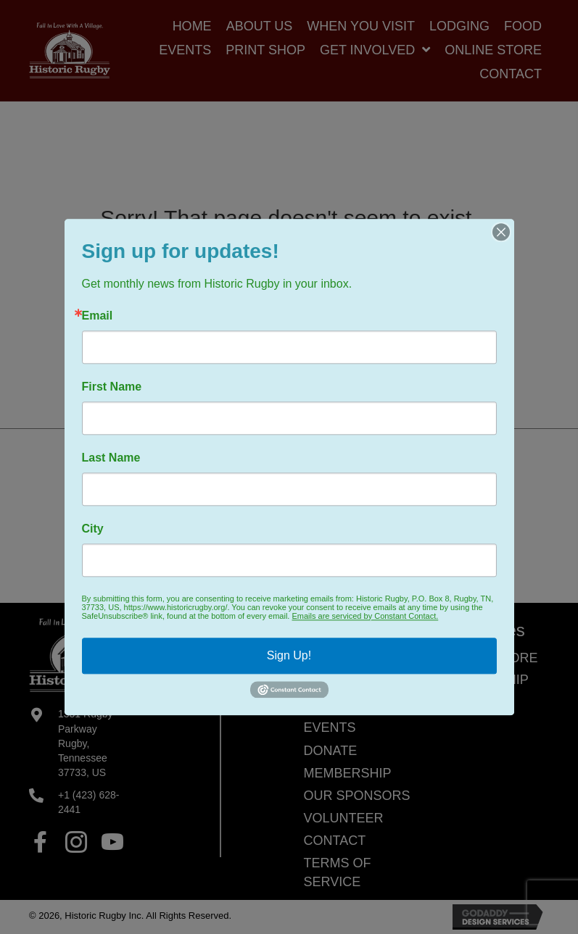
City (93, 529)
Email (97, 316)
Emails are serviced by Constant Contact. (365, 616)
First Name (112, 387)
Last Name (111, 458)
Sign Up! (289, 655)
